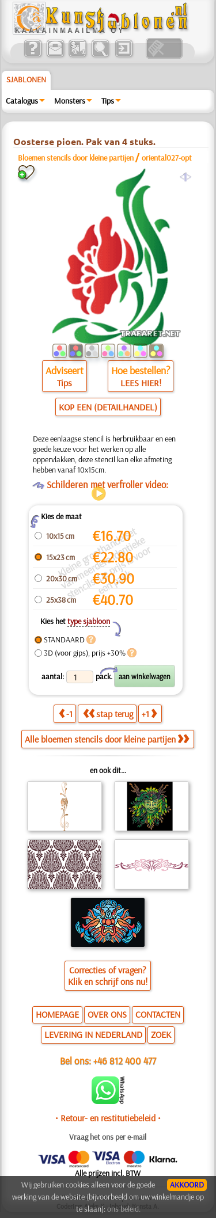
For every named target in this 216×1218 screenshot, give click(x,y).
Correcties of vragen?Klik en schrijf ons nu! (107, 975)
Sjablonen (26, 79)
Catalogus (22, 101)
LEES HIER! (140, 383)
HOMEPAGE (57, 1014)
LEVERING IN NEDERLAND (93, 1034)
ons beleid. (124, 1209)
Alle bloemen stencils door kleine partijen (107, 739)
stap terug (108, 714)
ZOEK (161, 1034)
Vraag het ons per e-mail (107, 1137)
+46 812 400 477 (124, 1061)
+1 (149, 714)
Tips (107, 101)
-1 (66, 714)
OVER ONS (107, 1014)
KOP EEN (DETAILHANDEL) (108, 407)
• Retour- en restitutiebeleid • (108, 1118)
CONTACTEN (157, 1014)
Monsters (69, 101)
